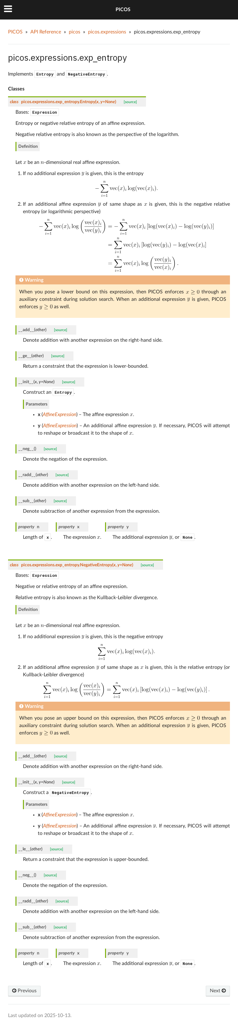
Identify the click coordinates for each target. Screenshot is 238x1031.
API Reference (45, 31)
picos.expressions (107, 31)
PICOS (123, 9)
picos (74, 31)
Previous (24, 990)
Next (218, 990)
